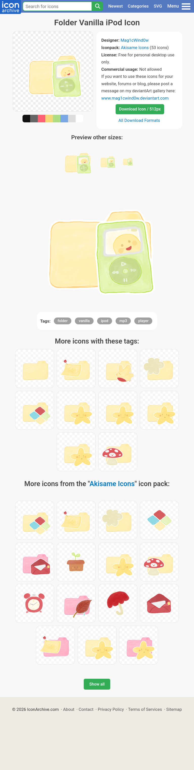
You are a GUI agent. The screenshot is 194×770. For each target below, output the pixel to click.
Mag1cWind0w (135, 40)
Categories (138, 6)
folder (63, 321)
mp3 (123, 321)
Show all (96, 684)
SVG (158, 6)
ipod (104, 321)
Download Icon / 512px (140, 109)
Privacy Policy (111, 709)
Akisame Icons (135, 47)
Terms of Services (145, 709)
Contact (86, 709)
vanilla (84, 321)
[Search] (97, 6)
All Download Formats (139, 120)
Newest (115, 6)
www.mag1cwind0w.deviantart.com (135, 98)
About (68, 709)
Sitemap (174, 709)
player (143, 321)
